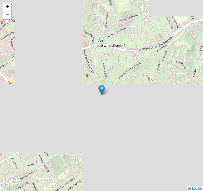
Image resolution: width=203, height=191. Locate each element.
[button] (101, 90)
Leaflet (195, 188)
